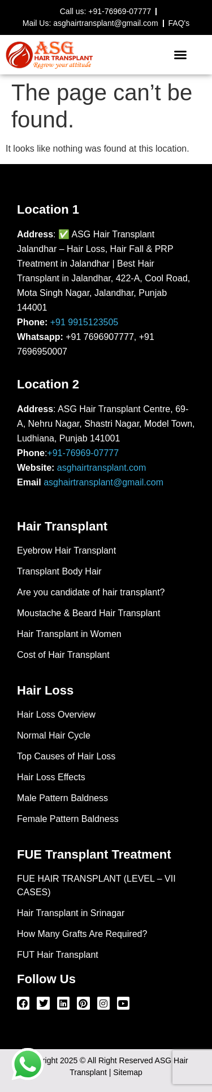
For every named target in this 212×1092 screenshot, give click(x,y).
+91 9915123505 (84, 322)
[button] (180, 55)
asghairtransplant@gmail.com (103, 482)
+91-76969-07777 (83, 453)
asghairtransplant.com (101, 467)
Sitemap (127, 1072)
